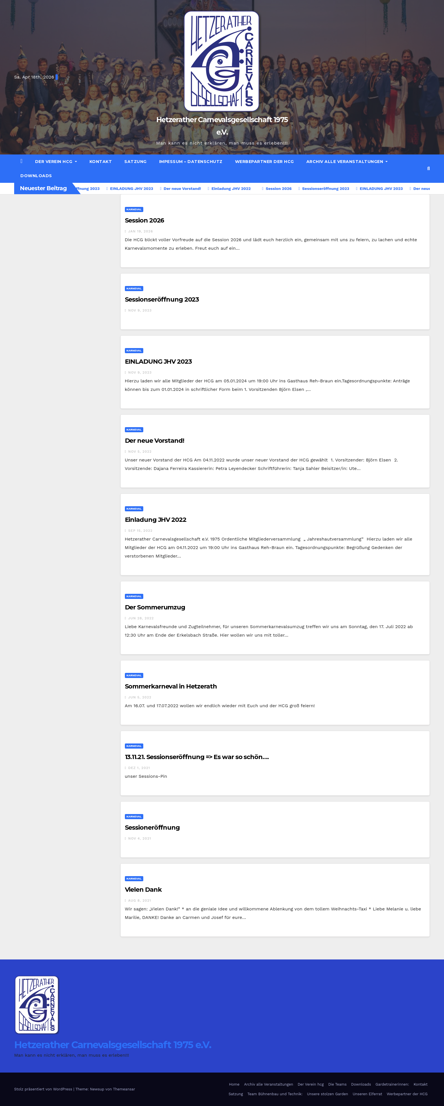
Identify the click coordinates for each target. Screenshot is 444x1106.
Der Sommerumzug (155, 607)
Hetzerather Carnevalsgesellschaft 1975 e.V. (112, 1045)
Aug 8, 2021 (139, 900)
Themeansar (124, 1089)
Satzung (135, 161)
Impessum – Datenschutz (191, 161)
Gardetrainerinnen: (392, 1084)
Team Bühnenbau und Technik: (275, 1094)
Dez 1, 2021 (139, 768)
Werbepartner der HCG (264, 161)
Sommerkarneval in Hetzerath (171, 686)
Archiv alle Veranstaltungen (347, 161)
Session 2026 (144, 220)
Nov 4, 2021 (139, 838)
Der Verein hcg (56, 161)
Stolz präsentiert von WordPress (43, 1089)
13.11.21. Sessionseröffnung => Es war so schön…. (197, 757)
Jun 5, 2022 (139, 697)
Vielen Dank (143, 889)
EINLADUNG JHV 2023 (158, 361)
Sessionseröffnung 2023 (162, 299)
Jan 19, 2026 (140, 231)
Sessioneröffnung (152, 827)
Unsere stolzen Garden (327, 1094)
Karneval (134, 209)
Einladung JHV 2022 (155, 520)
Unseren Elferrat (367, 1094)
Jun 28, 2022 (141, 618)
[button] (428, 168)
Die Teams (337, 1084)
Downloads (36, 175)
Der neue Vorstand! (154, 440)
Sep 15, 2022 (140, 531)
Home (234, 1084)
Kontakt (100, 161)
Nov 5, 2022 (140, 452)
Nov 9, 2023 (140, 310)
